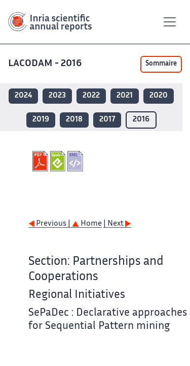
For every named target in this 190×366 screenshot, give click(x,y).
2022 (91, 96)
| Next (117, 224)
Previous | (50, 224)
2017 (107, 119)
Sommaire (161, 64)
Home (87, 224)
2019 (40, 119)
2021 (125, 96)
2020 (158, 96)
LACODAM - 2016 (46, 63)
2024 (23, 96)
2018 (74, 119)
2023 (57, 96)
